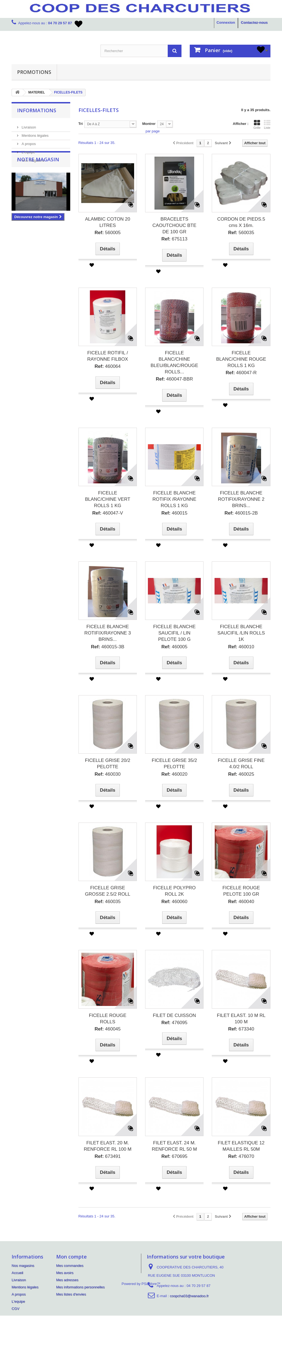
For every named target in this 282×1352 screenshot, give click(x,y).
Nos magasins (32, 158)
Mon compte (71, 1256)
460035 (107, 901)
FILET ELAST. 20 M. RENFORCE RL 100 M (107, 1146)
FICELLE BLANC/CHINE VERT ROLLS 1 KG (107, 499)
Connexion (225, 22)
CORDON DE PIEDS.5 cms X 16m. (241, 222)
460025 (241, 774)
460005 (174, 647)
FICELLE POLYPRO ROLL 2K (174, 891)
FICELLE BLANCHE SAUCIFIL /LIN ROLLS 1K (241, 633)
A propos (28, 142)
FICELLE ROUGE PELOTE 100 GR (241, 891)
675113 (174, 239)
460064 (107, 366)
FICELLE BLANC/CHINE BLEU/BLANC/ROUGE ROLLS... (174, 362)
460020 (174, 774)
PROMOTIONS (34, 72)
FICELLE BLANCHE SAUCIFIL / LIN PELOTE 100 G (174, 633)
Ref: (99, 232)
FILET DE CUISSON (174, 1015)
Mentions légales (34, 133)
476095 (174, 1022)
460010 (241, 647)
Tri (80, 124)
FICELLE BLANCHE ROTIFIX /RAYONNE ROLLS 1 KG (174, 499)
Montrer (148, 124)
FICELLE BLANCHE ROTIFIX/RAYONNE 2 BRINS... (241, 499)
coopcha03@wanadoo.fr (189, 1296)
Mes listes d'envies (71, 1294)
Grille (257, 124)
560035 (241, 232)
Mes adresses (67, 1280)
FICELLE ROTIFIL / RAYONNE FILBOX (107, 356)
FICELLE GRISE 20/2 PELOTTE (107, 763)
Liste (267, 124)
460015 (174, 513)
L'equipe (28, 150)
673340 (241, 1029)
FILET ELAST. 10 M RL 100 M (241, 1018)
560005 (107, 232)
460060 (174, 901)
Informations (36, 110)
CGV (15, 1309)
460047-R (241, 373)
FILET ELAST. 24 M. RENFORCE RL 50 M (174, 1146)
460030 (107, 774)
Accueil (17, 1273)
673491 (107, 1156)
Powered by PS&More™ (141, 1320)
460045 (107, 1029)
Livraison (28, 125)
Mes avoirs (65, 1273)
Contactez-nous (254, 22)
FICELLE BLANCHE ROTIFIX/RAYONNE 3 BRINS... (107, 633)
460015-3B (107, 647)
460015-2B (241, 513)
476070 (241, 1156)
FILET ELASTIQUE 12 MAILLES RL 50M (241, 1146)
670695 (174, 1156)
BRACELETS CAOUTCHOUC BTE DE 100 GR (174, 225)
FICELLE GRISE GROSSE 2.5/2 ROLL (107, 891)
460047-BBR (174, 379)
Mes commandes (69, 1265)
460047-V (107, 513)
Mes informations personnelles (80, 1287)
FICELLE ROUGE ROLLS (107, 1018)
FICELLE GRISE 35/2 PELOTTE (174, 763)
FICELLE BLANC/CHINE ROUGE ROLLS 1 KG (241, 359)
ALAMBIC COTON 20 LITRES (107, 222)
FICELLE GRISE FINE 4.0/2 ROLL (241, 763)
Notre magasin (38, 179)
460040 (241, 901)
